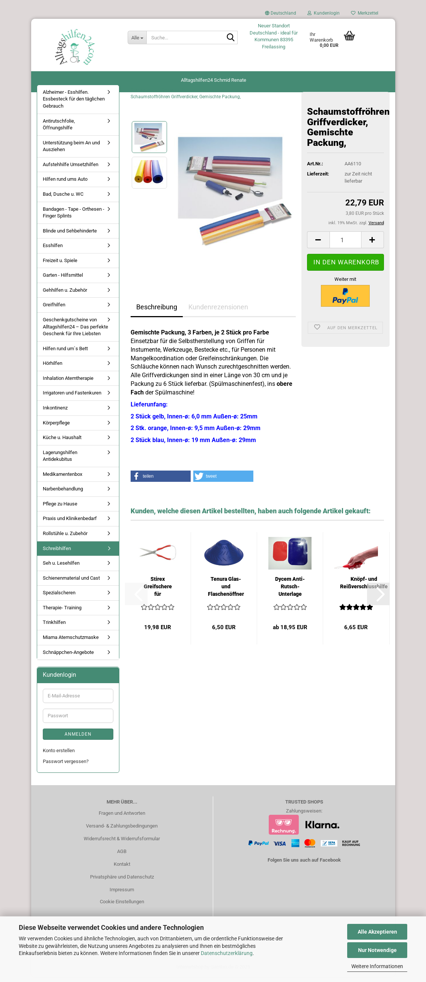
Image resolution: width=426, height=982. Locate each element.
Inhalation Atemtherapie (68, 383)
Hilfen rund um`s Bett (65, 354)
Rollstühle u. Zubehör (65, 538)
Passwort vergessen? (66, 766)
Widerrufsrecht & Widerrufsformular (122, 844)
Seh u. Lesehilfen (61, 568)
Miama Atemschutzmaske (71, 642)
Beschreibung (156, 312)
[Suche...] (137, 37)
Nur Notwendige (377, 950)
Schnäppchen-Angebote (68, 657)
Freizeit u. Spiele (60, 265)
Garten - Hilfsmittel (63, 280)
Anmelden (78, 739)
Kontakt (122, 869)
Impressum (122, 895)
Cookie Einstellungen (122, 907)
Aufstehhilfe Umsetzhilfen (70, 169)
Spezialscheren (59, 598)
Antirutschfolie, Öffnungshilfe (59, 129)
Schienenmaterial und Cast (71, 583)
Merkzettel (364, 13)
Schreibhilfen (57, 553)
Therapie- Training (62, 613)
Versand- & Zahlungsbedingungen (122, 831)
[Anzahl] (345, 245)
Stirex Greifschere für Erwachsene (157, 592)
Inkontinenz (55, 413)
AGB (121, 856)
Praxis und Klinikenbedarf (70, 524)
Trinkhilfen (54, 628)
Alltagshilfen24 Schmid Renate (213, 80)
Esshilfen (53, 250)
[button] (280, 14)
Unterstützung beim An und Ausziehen (71, 151)
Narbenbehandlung (63, 494)
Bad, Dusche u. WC (63, 199)
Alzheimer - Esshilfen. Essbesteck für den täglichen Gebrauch (74, 104)
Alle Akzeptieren (377, 932)
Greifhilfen (54, 310)
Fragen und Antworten (122, 818)
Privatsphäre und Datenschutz (122, 882)
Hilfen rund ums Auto (65, 184)
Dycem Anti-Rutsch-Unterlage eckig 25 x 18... (290, 592)
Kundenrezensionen (218, 312)
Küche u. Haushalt (62, 442)
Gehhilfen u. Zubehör (65, 295)
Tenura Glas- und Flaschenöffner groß (226, 592)
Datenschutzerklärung (227, 953)
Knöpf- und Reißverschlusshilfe (364, 588)
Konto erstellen (59, 756)
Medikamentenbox (62, 479)
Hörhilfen (52, 368)
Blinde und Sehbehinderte (70, 236)
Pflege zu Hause (60, 509)
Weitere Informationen (377, 966)
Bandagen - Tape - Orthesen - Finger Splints (73, 217)
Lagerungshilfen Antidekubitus (60, 461)
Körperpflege (56, 428)
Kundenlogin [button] (323, 13)
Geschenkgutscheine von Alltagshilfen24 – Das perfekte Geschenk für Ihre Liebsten (75, 332)
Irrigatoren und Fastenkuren (72, 398)
